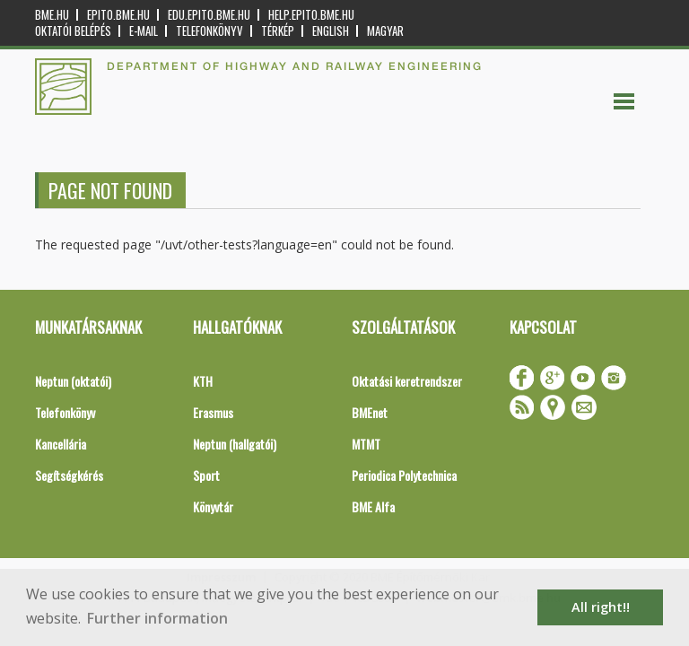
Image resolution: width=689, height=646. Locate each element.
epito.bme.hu (118, 15)
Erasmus (213, 412)
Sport (206, 475)
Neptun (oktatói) (73, 380)
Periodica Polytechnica (404, 475)
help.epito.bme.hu (311, 15)
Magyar (385, 31)
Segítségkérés (69, 475)
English (330, 31)
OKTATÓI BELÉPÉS (73, 31)
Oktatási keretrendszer (407, 380)
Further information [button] (157, 618)
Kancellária (60, 443)
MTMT (366, 443)
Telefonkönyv (209, 31)
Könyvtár (213, 506)
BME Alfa (373, 506)
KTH (203, 380)
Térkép (277, 31)
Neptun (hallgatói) (234, 443)
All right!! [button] (600, 606)
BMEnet (370, 412)
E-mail (143, 31)
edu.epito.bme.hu (209, 15)
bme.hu (52, 15)
